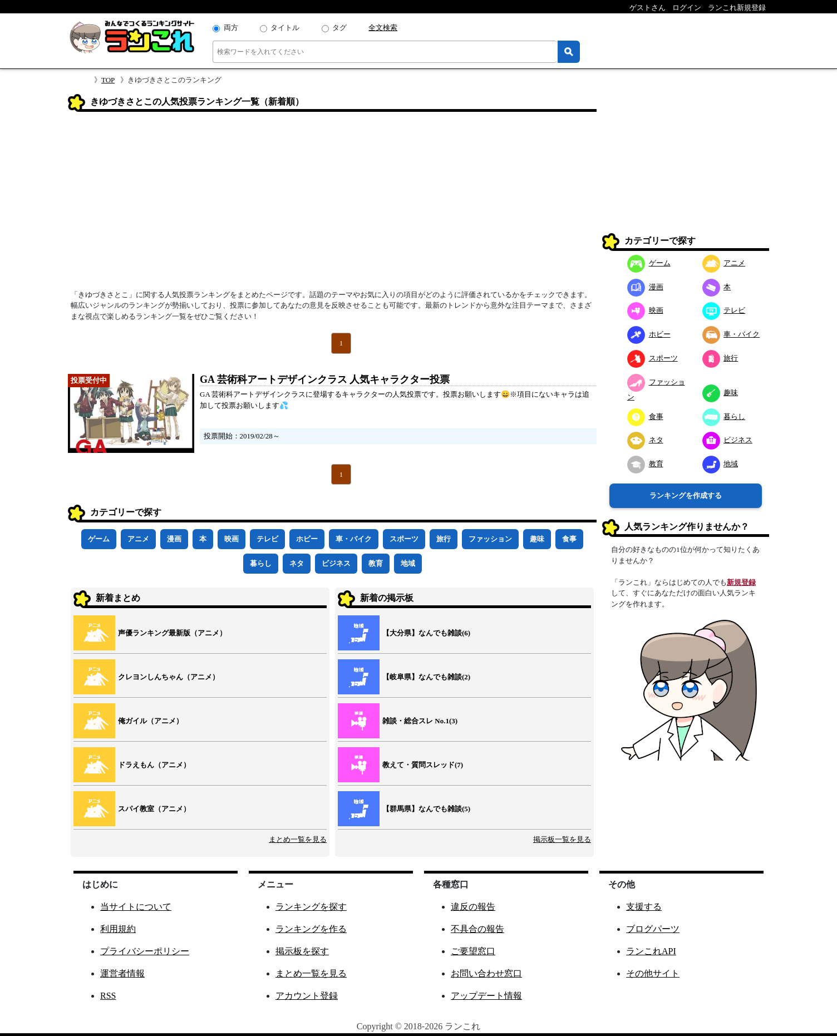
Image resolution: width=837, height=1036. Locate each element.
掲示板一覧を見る (562, 839)
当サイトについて (135, 906)
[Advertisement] (332, 204)
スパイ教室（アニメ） (154, 809)
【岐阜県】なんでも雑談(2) (426, 677)
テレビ (267, 539)
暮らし (261, 563)
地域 (408, 563)
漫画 (174, 539)
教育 (375, 563)
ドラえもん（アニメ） (154, 765)
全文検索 (382, 27)
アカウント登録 (306, 995)
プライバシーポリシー (144, 951)
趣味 (537, 539)
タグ (339, 27)
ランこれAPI (651, 951)
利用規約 (118, 929)
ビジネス (336, 563)
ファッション (490, 539)
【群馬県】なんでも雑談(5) (426, 809)
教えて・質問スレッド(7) (422, 765)
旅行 (443, 539)
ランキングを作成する (685, 495)
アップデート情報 (486, 995)
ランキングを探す (311, 906)
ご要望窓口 (473, 951)
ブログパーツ (653, 929)
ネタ (296, 563)
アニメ (138, 539)
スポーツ (404, 539)
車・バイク (354, 539)
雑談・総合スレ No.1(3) (419, 721)
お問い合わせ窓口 (486, 973)
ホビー (307, 539)
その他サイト (653, 973)
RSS (108, 995)
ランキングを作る (311, 929)
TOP (108, 80)
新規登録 (741, 582)
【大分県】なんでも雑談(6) (426, 633)
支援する (644, 906)
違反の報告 (473, 906)
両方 (231, 27)
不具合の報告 (477, 929)
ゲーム (99, 539)
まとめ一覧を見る (298, 839)
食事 (569, 539)
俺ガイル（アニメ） (150, 721)
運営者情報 (122, 973)
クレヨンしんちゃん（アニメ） (168, 677)
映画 (231, 539)
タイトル (284, 27)
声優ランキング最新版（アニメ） (172, 633)
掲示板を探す (302, 951)
